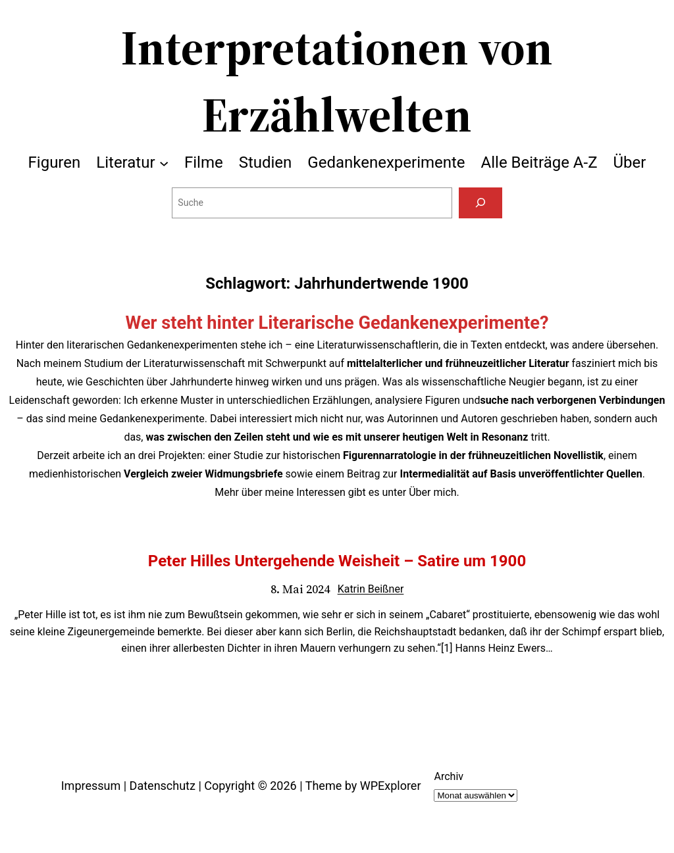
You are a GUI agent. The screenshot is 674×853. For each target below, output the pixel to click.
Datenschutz (162, 785)
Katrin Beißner (371, 589)
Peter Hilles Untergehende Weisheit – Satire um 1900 (337, 561)
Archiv (448, 776)
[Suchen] (480, 202)
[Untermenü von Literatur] (163, 162)
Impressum (91, 785)
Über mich (432, 492)
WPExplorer (390, 785)
